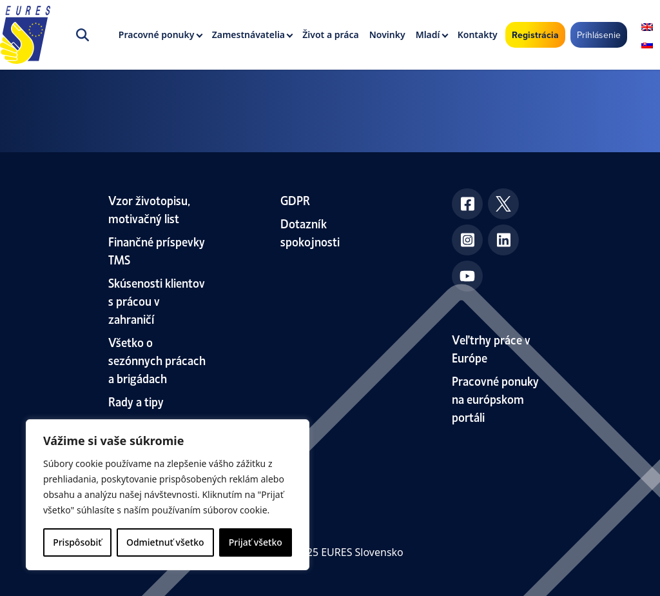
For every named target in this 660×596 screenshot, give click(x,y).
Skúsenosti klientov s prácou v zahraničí (156, 300)
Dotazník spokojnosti (310, 232)
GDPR (295, 200)
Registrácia (535, 34)
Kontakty (478, 34)
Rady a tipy (136, 401)
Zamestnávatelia (248, 34)
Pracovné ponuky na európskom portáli (495, 398)
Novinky (387, 34)
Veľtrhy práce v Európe (491, 348)
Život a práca (330, 34)
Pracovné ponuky (157, 34)
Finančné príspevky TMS (156, 250)
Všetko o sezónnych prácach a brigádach (157, 359)
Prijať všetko (255, 542)
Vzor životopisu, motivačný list (149, 209)
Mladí (428, 34)
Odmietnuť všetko (165, 542)
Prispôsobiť (77, 542)
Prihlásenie (599, 34)
